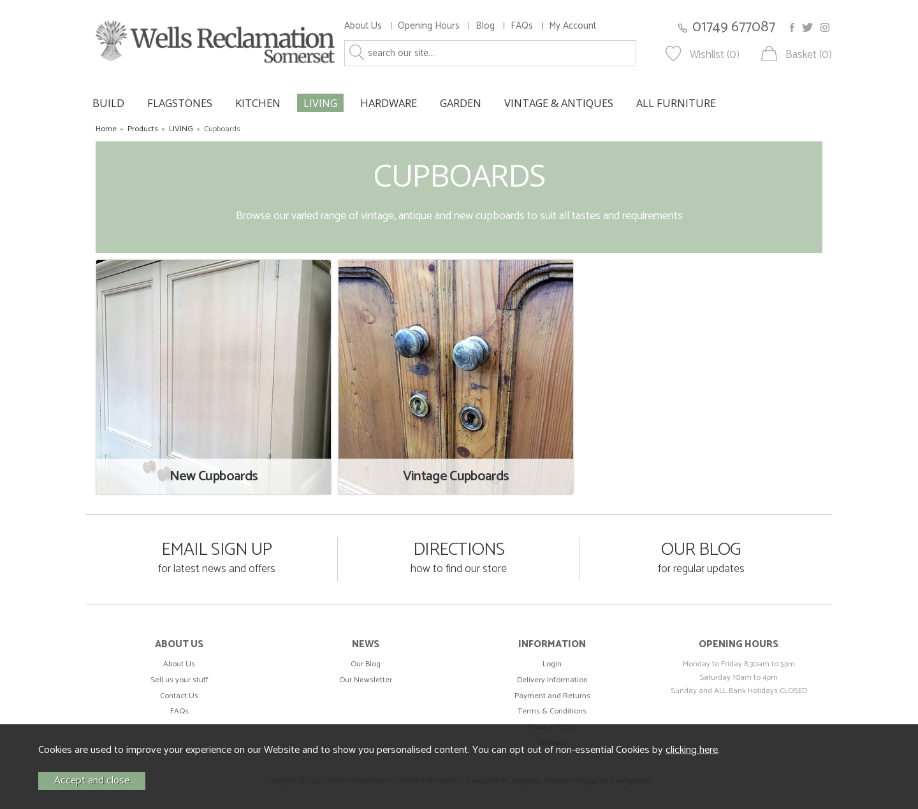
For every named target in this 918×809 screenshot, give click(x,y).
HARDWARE (388, 103)
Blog (485, 25)
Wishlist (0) (715, 55)
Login (552, 664)
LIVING (320, 103)
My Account (572, 25)
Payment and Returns (552, 696)
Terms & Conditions (552, 711)
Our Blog (366, 664)
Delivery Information (552, 680)
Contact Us (179, 696)
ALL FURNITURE (676, 103)
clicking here (692, 750)
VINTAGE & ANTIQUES (558, 103)
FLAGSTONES (179, 103)
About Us (363, 25)
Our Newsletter (365, 680)
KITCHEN (257, 103)
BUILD (108, 103)
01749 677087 (733, 27)
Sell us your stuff (179, 680)
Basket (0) (808, 55)
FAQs (522, 25)
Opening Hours (429, 25)
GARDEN (460, 103)
